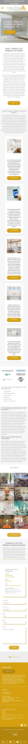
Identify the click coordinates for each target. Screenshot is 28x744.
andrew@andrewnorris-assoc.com (13, 585)
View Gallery (14, 534)
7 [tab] (14, 39)
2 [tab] (6, 39)
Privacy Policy (11, 732)
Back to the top (14, 657)
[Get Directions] (10, 742)
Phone (4, 620)
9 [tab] (18, 39)
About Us (4, 713)
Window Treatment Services (8, 709)
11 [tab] (21, 39)
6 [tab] (13, 39)
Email (4, 613)
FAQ (3, 712)
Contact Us (9, 32)
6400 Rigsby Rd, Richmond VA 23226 (14, 1)
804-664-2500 (14, 3)
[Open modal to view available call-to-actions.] (24, 742)
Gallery (3, 710)
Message (4, 627)
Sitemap (16, 732)
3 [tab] (8, 39)
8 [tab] (16, 39)
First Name (5, 600)
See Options (14, 177)
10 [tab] (19, 39)
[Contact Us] (17, 742)
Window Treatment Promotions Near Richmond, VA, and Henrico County (13, 718)
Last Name (5, 607)
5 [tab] (11, 39)
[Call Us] (3, 742)
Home (3, 707)
